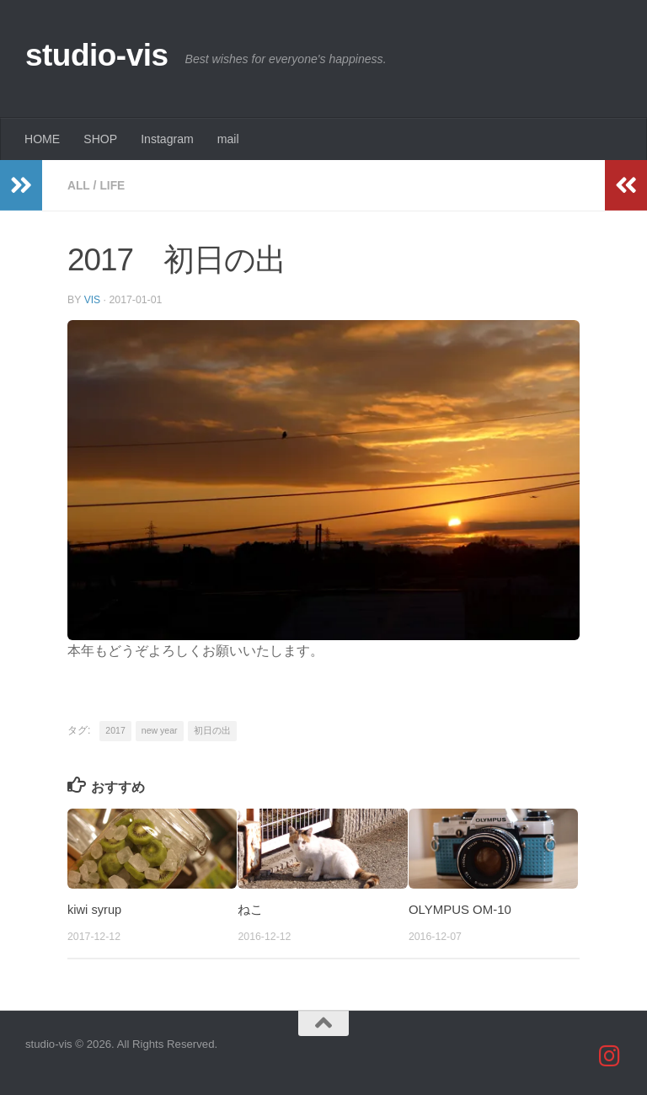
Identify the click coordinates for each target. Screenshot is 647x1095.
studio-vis (96, 55)
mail (228, 139)
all (78, 185)
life (113, 185)
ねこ (250, 908)
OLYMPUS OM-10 (460, 908)
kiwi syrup (95, 908)
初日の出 (212, 729)
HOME (42, 139)
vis (92, 299)
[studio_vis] (610, 1055)
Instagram (167, 139)
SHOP (100, 139)
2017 (115, 729)
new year (160, 729)
